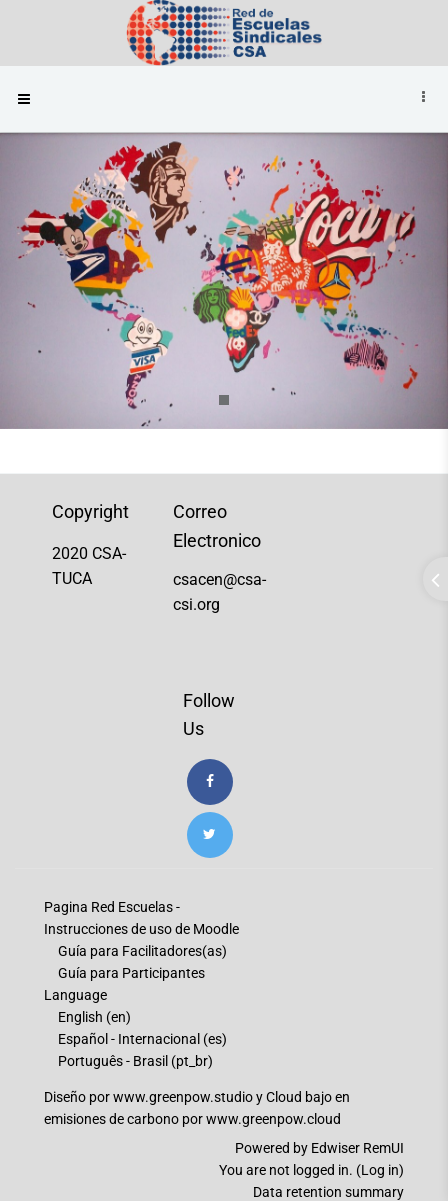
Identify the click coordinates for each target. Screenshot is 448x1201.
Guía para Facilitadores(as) (142, 951)
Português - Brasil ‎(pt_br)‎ (135, 1061)
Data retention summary (328, 1192)
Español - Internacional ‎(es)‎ (142, 1039)
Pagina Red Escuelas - (112, 907)
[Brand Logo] (224, 33)
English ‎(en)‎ (94, 1017)
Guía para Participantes (131, 973)
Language (75, 995)
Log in (380, 1170)
